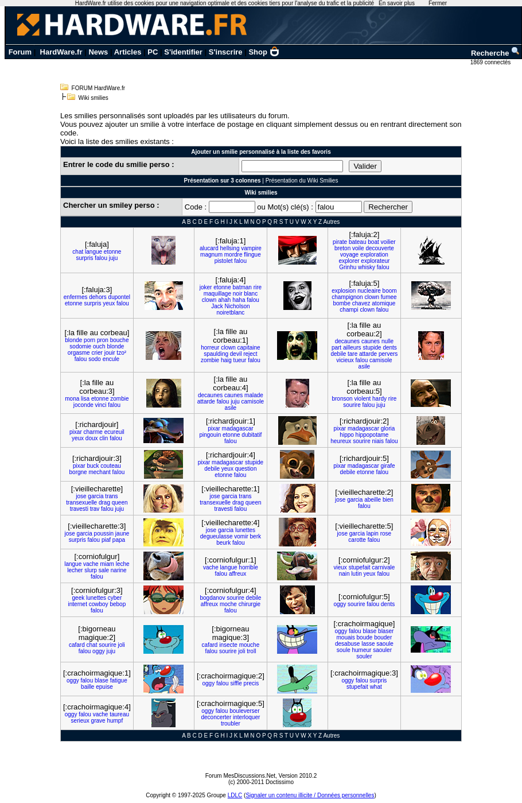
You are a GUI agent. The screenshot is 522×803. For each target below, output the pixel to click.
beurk (223, 543)
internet (77, 604)
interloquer (246, 717)
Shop (263, 52)
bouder (383, 637)
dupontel (119, 297)
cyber (115, 598)
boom (390, 291)
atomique (383, 303)
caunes (370, 341)
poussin (104, 533)
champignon (347, 297)
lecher (75, 570)
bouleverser (244, 711)
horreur (210, 347)
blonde (73, 340)
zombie (210, 360)
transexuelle (81, 502)
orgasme (79, 353)
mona (72, 398)
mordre (233, 254)
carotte (357, 540)
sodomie (80, 346)
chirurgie (249, 604)
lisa (85, 398)
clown (209, 300)
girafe (388, 466)
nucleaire (369, 291)
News (98, 52)
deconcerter (216, 717)
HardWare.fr (61, 52)
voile (358, 248)
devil (236, 354)
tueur (240, 360)
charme (93, 432)
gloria (388, 428)
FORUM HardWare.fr (99, 88)
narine (119, 570)
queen (120, 502)
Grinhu (347, 267)
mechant (99, 472)
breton (342, 248)
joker (206, 287)
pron (102, 340)
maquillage (217, 293)
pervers (388, 354)
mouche (249, 645)
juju (113, 258)
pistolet (224, 261)
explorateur (375, 261)
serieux (80, 720)
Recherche (495, 53)
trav (95, 509)
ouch (99, 346)
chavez (361, 303)
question (246, 468)
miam (107, 564)
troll (251, 651)
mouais (346, 637)
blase (369, 631)
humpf (115, 720)
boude (365, 637)
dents (389, 347)
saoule (384, 644)
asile (365, 366)
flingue (252, 254)
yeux (109, 303)
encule (111, 359)
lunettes (245, 530)
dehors (98, 297)
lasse (368, 644)
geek (78, 598)
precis (251, 683)
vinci (101, 405)
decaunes (347, 341)
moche (228, 604)
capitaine (248, 347)
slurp (90, 570)
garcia (95, 496)
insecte (228, 645)
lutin (356, 574)
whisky (366, 267)
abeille (372, 499)
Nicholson (237, 306)
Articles (128, 52)
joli (121, 645)
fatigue (118, 680)
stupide (372, 347)
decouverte (379, 248)
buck (93, 466)
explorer (348, 261)
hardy (379, 398)
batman (242, 287)
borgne (78, 472)
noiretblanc (230, 312)
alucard (209, 248)
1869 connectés (491, 62)
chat (77, 252)
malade (253, 395)
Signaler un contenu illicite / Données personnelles (310, 795)
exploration (374, 254)
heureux (340, 441)
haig (226, 360)
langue (93, 252)
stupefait (360, 567)
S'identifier (183, 52)
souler (364, 656)
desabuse (347, 644)
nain (344, 574)
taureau (119, 714)
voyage (349, 254)
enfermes (76, 297)
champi (349, 310)
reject (250, 354)
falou (101, 258)
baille (87, 687)
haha (238, 300)
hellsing (230, 248)
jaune (122, 533)
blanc (251, 293)
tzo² (121, 353)
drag (104, 502)
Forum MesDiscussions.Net (240, 776)
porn (89, 340)
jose (81, 496)
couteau (110, 466)
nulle (387, 341)
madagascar (238, 428)
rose (385, 533)
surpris (84, 258)
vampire (251, 248)
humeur (361, 650)
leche (123, 564)
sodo (94, 359)
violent (362, 398)
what (376, 687)
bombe (341, 303)
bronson (342, 398)
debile (338, 354)
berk (255, 536)
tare (352, 354)
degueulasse (216, 536)
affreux (237, 574)
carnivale (383, 567)
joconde (83, 405)
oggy (340, 604)
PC (152, 52)
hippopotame (372, 435)
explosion (344, 291)
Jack (217, 306)
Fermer (437, 3)
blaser (386, 631)
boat (373, 242)
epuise (104, 687)
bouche (119, 340)
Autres (331, 222)
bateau (358, 242)
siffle (235, 683)
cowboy (98, 604)
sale (104, 570)
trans (111, 496)
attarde (368, 354)
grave (98, 720)
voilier (388, 242)
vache (91, 564)
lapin (373, 533)
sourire (352, 405)
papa (118, 540)
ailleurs (352, 347)
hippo (346, 435)
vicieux (345, 360)
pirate (340, 242)
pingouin (210, 435)
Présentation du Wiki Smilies (302, 180)
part (336, 347)
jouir (109, 353)
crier (96, 353)
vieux (340, 567)
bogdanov (212, 598)
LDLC (235, 795)
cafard (77, 645)
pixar (75, 432)
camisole (380, 360)
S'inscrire (226, 52)
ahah (224, 300)
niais (378, 441)
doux (91, 438)
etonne (113, 252)
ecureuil (114, 432)
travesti (79, 509)
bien (388, 499)
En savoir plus (397, 3)
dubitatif (251, 435)
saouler (382, 650)
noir (238, 293)
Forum (20, 52)
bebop (118, 604)
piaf (106, 540)
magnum (211, 254)
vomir (241, 536)
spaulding (216, 354)
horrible (248, 567)
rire (258, 287)
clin (103, 438)
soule (343, 650)
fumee (389, 297)
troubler (230, 723)
